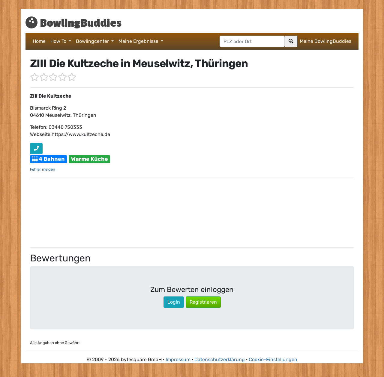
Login (173, 302)
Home (39, 41)
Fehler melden (42, 169)
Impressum (178, 359)
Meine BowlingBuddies (325, 41)
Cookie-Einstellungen (273, 359)
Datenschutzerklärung (219, 359)
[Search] (291, 41)
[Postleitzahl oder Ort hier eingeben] (252, 41)
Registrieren (203, 302)
